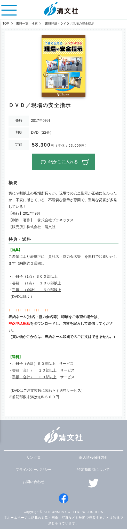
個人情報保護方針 (93, 457)
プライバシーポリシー (33, 469)
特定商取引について (93, 469)
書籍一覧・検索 (27, 23)
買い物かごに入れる (59, 162)
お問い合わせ (33, 482)
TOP (6, 23)
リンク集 (33, 457)
